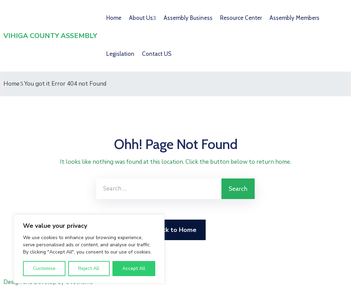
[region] (89, 248)
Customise (44, 268)
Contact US (156, 53)
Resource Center (241, 17)
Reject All (88, 268)
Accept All (133, 268)
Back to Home (175, 230)
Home (113, 17)
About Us (141, 17)
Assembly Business (188, 17)
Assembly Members (294, 17)
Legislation (120, 53)
